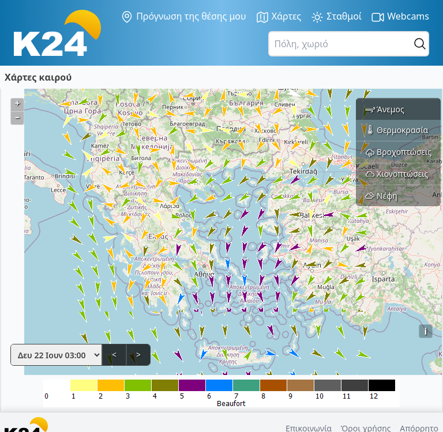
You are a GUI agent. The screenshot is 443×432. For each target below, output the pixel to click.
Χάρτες (279, 17)
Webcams (400, 17)
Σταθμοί (336, 17)
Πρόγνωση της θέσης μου (183, 17)
